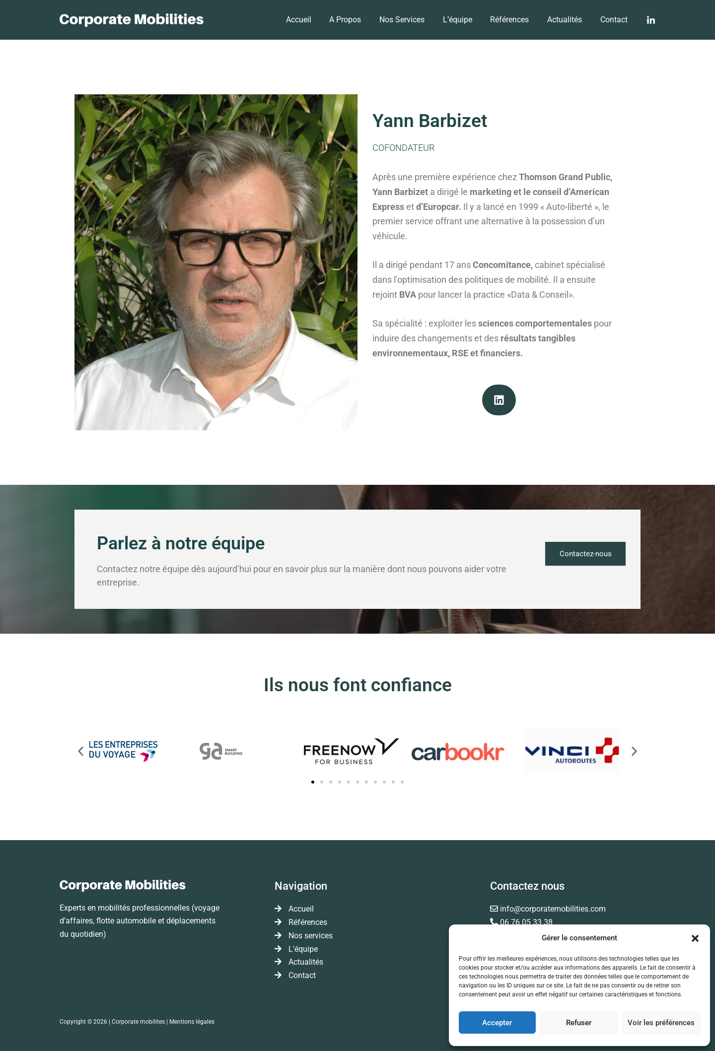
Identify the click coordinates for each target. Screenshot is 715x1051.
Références (515, 19)
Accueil (313, 19)
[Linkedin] (650, 20)
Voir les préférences (661, 1022)
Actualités (568, 19)
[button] (695, 938)
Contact (615, 19)
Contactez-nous (583, 554)
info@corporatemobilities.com (553, 909)
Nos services (412, 19)
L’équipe (465, 19)
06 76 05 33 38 (526, 922)
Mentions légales (191, 1020)
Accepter (497, 1022)
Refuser (578, 1022)
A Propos (358, 19)
